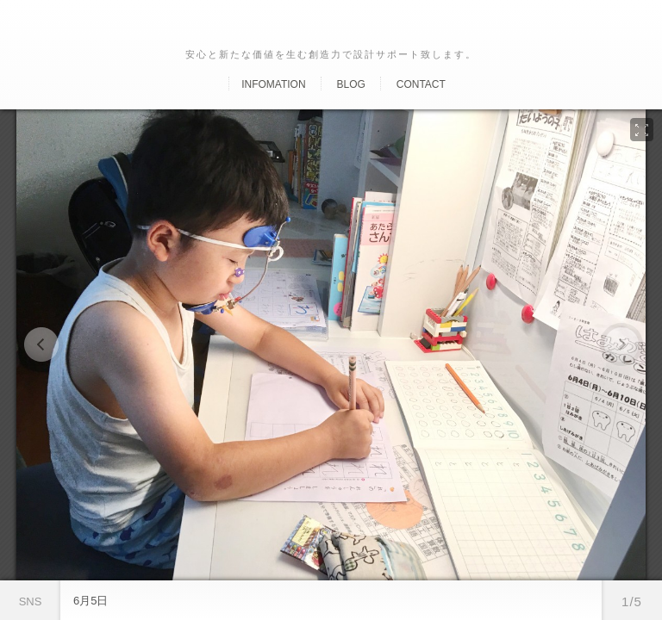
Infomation (273, 84)
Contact (421, 84)
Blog (350, 84)
